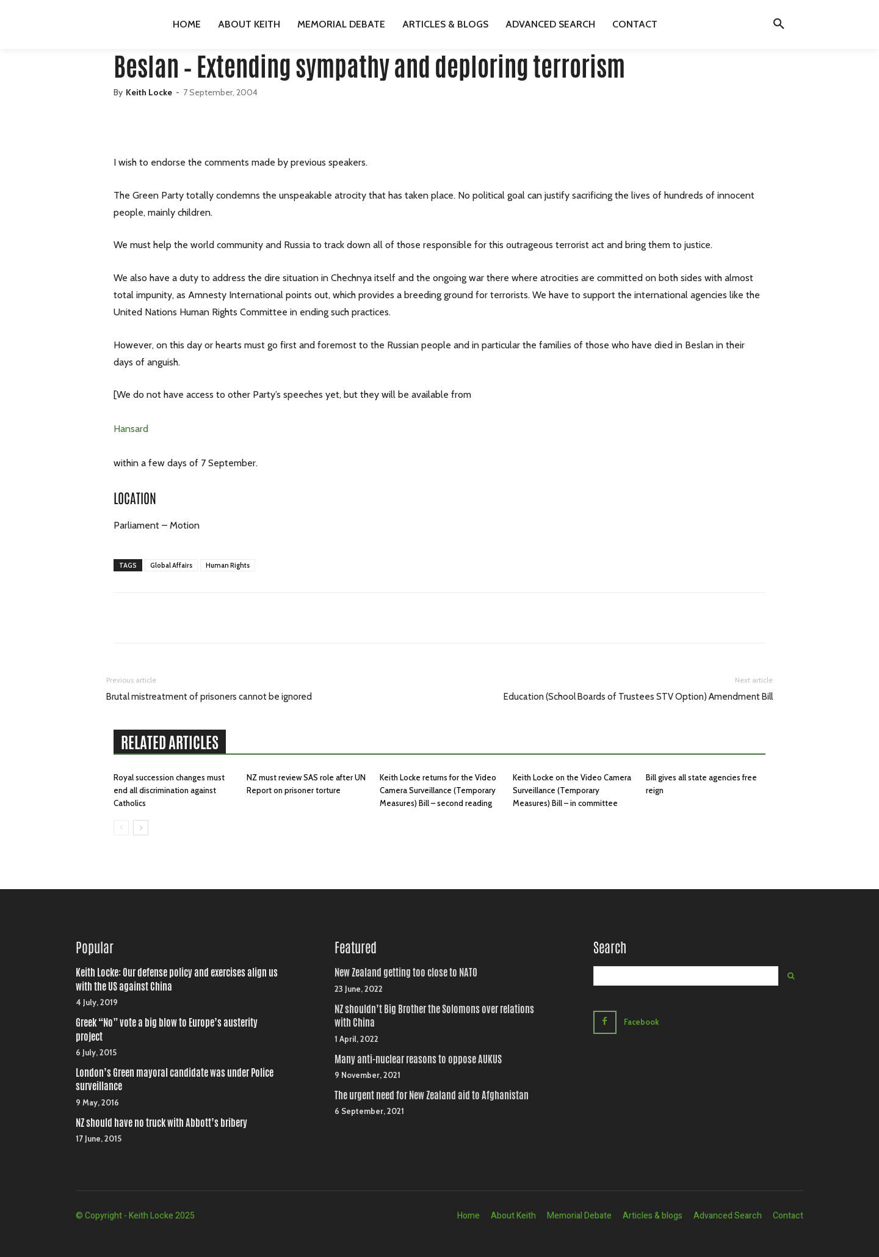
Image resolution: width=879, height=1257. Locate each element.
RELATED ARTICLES (170, 742)
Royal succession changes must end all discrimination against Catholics (169, 790)
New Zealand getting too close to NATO (406, 973)
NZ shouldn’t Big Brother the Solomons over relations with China (434, 1016)
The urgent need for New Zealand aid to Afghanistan (432, 1095)
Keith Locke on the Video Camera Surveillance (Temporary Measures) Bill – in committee (572, 790)
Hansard (131, 428)
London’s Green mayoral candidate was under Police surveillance (174, 1079)
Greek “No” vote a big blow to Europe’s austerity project (167, 1029)
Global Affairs (171, 565)
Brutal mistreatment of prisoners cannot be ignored (209, 696)
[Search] (790, 976)
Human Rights (228, 565)
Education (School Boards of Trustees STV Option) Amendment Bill (638, 696)
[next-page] (140, 827)
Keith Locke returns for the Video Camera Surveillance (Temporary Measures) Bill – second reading (438, 790)
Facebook (642, 1022)
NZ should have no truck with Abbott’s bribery (161, 1123)
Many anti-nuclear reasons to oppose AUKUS (418, 1059)
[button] (778, 24)
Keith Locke (149, 92)
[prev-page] (121, 827)
